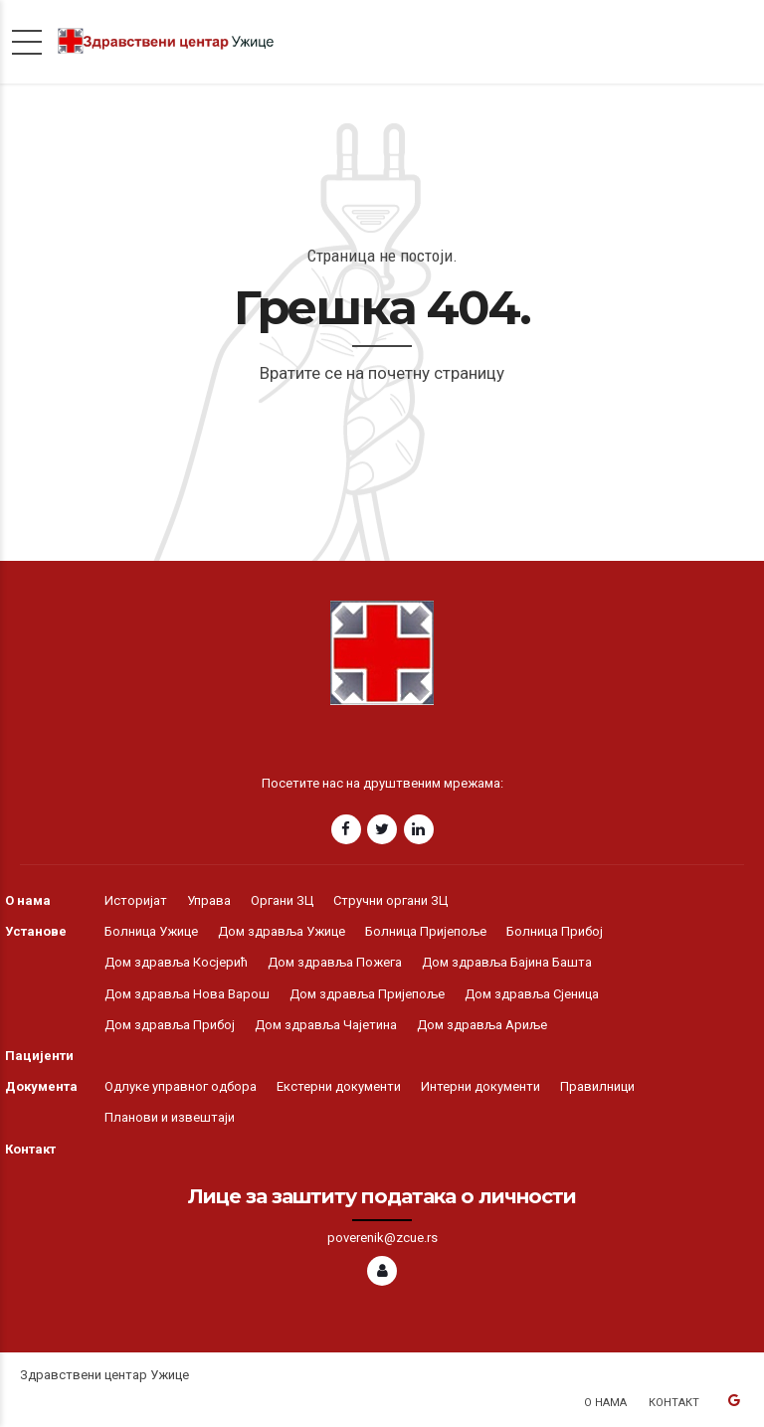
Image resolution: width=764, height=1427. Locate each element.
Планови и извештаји (169, 1117)
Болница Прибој (554, 931)
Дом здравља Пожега (335, 962)
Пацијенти (39, 1055)
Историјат (135, 900)
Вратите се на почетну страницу (382, 373)
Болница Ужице (151, 931)
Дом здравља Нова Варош (187, 993)
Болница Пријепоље (425, 931)
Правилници (597, 1086)
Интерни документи (480, 1086)
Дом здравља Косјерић (176, 962)
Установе (36, 931)
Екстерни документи (339, 1086)
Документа (41, 1086)
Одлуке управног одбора (180, 1086)
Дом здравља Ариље (482, 1024)
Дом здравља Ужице (281, 931)
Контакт (30, 1149)
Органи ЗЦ (282, 900)
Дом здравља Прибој (169, 1024)
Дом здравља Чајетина (326, 1024)
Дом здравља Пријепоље (367, 993)
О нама (28, 900)
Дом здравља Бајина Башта (507, 962)
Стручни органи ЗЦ (390, 900)
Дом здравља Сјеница (532, 993)
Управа (209, 900)
